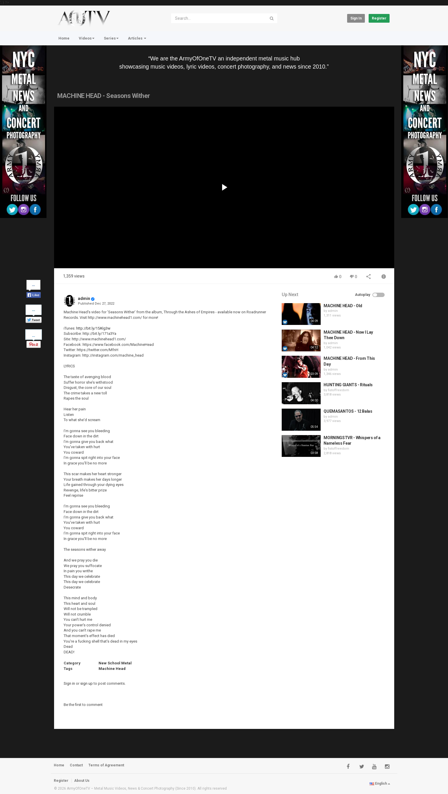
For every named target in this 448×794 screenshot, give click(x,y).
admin (84, 298)
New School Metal (115, 663)
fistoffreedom (338, 390)
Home (63, 38)
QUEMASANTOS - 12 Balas (348, 411)
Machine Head (112, 668)
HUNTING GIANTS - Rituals (348, 384)
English (380, 784)
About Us (82, 781)
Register (379, 18)
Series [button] (111, 38)
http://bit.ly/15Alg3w (93, 328)
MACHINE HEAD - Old (343, 305)
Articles (137, 38)
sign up (86, 683)
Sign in (356, 18)
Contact (76, 765)
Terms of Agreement (106, 765)
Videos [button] (86, 38)
